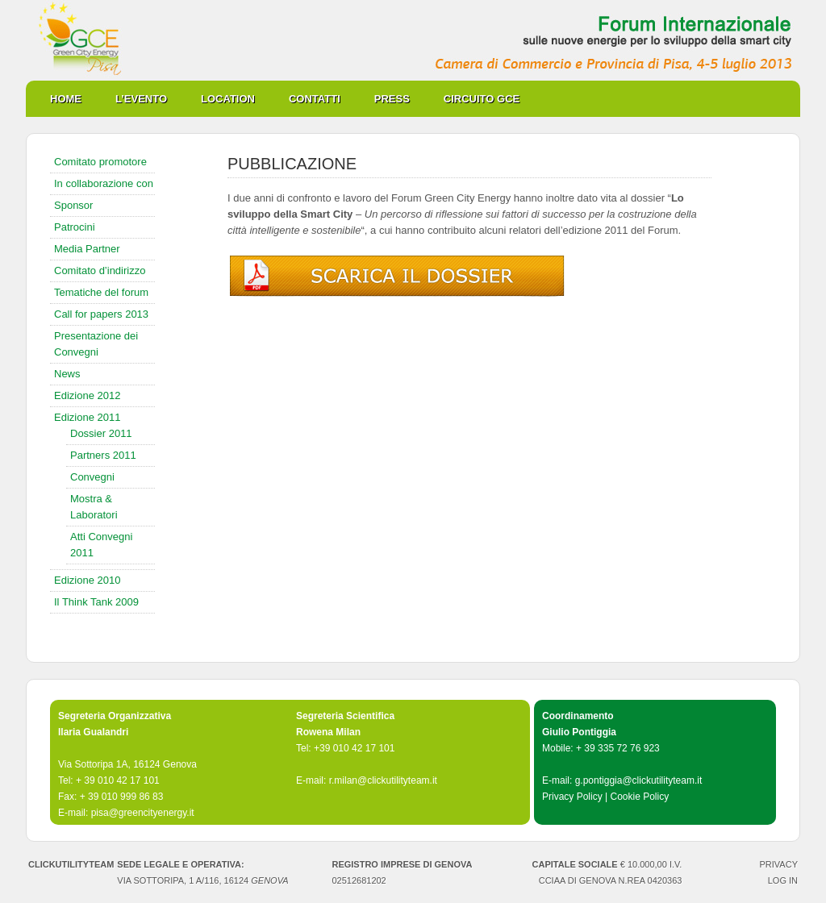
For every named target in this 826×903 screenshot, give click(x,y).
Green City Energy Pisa (413, 40)
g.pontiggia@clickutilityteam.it (639, 780)
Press (392, 99)
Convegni (92, 477)
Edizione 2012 (87, 395)
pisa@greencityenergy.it (142, 812)
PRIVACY (779, 864)
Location (228, 99)
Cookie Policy (639, 796)
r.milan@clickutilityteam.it (383, 780)
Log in (783, 880)
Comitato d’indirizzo (99, 270)
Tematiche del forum (101, 292)
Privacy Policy (572, 796)
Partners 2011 (103, 455)
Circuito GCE (481, 99)
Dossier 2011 (101, 433)
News (67, 374)
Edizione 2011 (87, 417)
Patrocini (74, 227)
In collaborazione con (103, 183)
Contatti (314, 99)
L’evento (141, 99)
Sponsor (73, 205)
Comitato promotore (100, 162)
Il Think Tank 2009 (96, 602)
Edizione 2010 (87, 580)
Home (65, 99)
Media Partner (87, 249)
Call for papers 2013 (101, 314)
